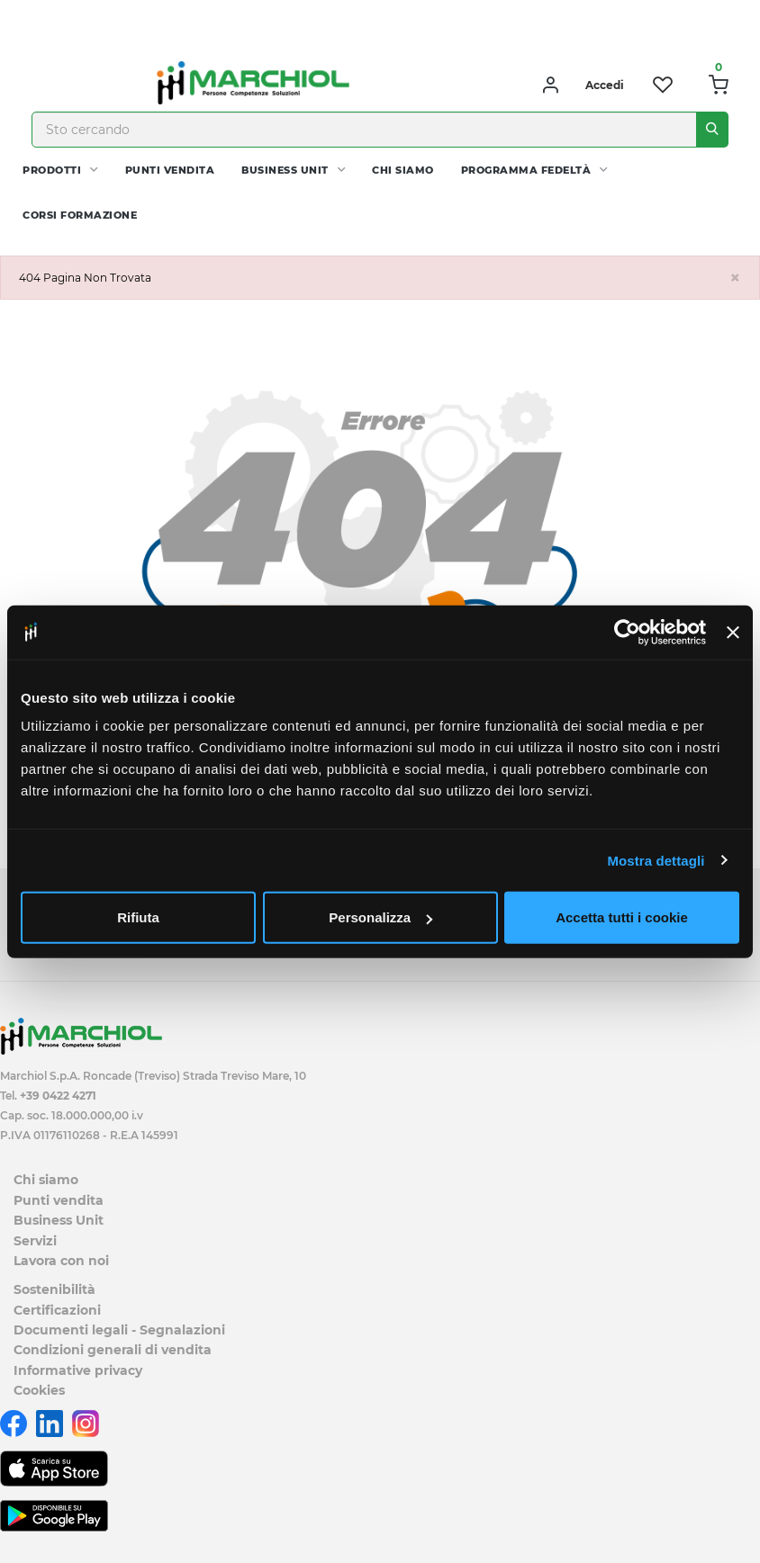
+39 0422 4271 (58, 1095)
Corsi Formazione (80, 215)
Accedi (604, 85)
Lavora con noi (61, 1261)
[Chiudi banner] (733, 631)
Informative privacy (78, 1370)
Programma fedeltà (526, 170)
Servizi (35, 1241)
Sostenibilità (54, 1289)
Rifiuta (138, 917)
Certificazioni (57, 1310)
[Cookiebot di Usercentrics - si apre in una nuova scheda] (627, 631)
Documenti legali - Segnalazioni (119, 1330)
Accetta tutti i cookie (622, 917)
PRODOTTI (52, 170)
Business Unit (285, 170)
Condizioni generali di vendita (113, 1350)
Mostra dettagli (655, 859)
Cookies (39, 1390)
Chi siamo (403, 170)
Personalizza (380, 917)
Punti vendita (170, 170)
